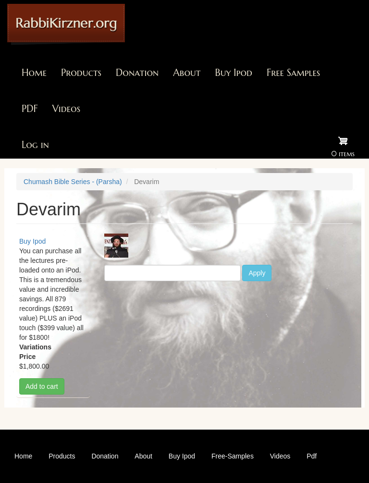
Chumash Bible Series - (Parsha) (73, 182)
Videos (66, 109)
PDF (30, 109)
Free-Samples (232, 456)
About (186, 73)
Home (34, 73)
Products (81, 73)
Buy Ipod (233, 73)
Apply (256, 273)
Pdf (312, 456)
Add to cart (41, 386)
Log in (35, 145)
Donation (137, 73)
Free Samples (293, 73)
